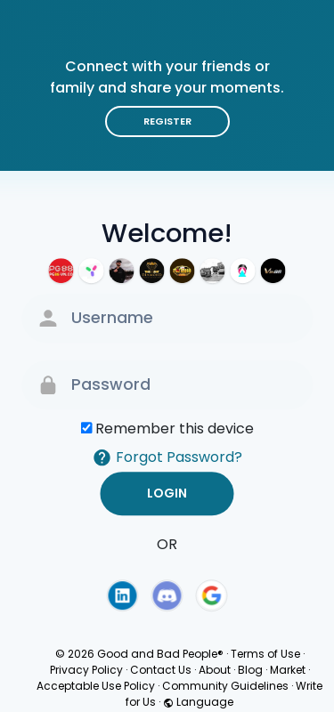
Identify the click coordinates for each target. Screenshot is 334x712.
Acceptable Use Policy (96, 685)
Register (167, 121)
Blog (250, 669)
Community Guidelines (225, 685)
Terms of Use (265, 653)
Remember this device (174, 428)
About (215, 669)
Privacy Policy (86, 669)
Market (287, 669)
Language (198, 701)
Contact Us (160, 669)
